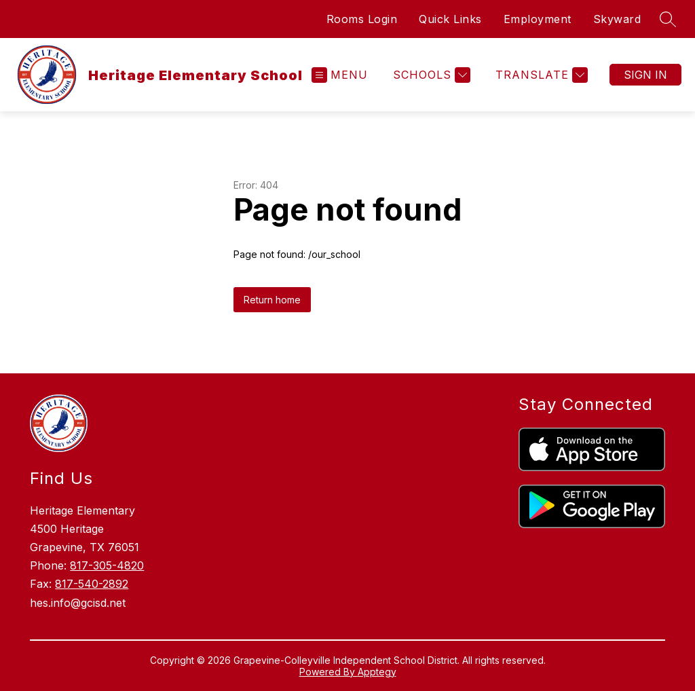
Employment (537, 19)
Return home (272, 299)
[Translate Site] (540, 75)
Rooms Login (362, 19)
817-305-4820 (107, 565)
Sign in (645, 74)
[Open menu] (340, 75)
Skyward (617, 19)
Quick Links (450, 19)
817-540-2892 (91, 584)
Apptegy (377, 671)
